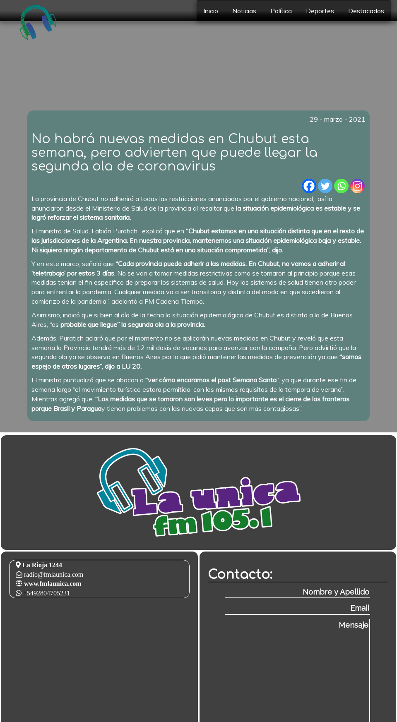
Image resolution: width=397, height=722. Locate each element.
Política (281, 11)
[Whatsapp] (341, 186)
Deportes (320, 11)
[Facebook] (309, 186)
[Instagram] (357, 186)
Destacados (366, 11)
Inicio (210, 11)
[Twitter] (325, 186)
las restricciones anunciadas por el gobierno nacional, (238, 198)
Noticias (244, 11)
